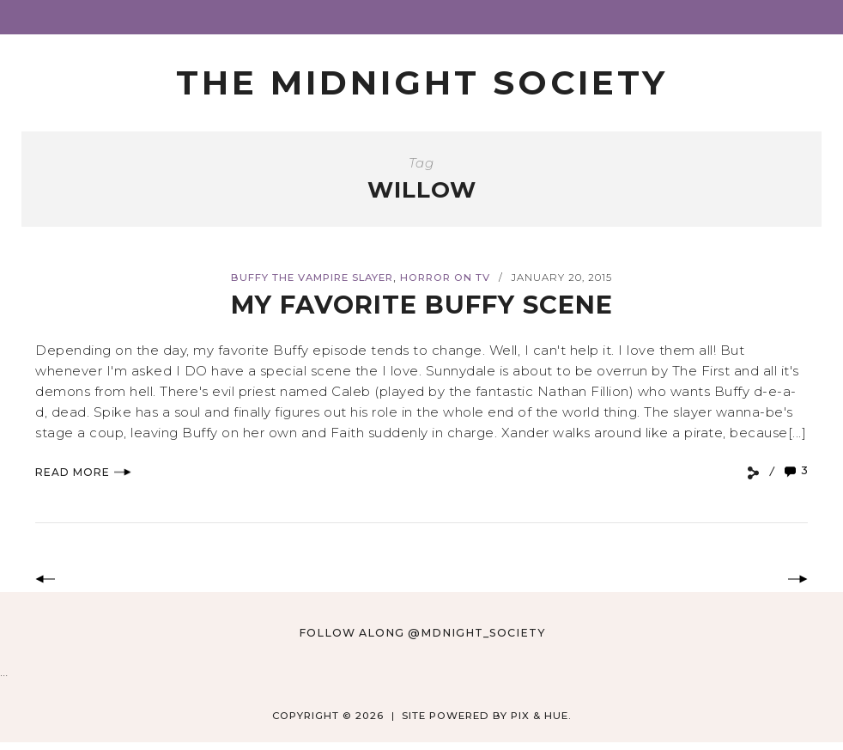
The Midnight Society (422, 82)
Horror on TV (445, 277)
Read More (83, 472)
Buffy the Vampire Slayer (312, 277)
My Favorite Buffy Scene (422, 305)
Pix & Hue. (541, 716)
